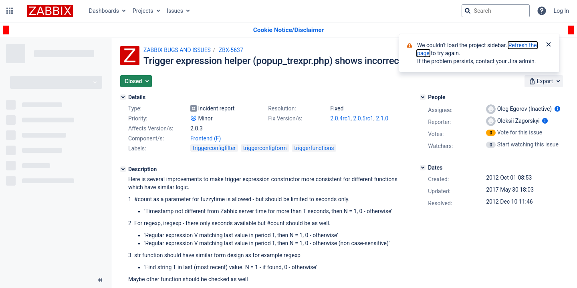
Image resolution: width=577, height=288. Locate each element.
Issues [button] (175, 11)
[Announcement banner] (288, 30)
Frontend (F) (205, 138)
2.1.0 (382, 118)
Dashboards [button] (104, 11)
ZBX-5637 (231, 50)
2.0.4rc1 (340, 118)
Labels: (137, 148)
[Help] (541, 10)
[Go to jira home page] (50, 11)
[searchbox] (496, 10)
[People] (423, 97)
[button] (9, 11)
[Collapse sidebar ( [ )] (100, 280)
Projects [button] (143, 11)
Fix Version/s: (285, 118)
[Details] (123, 97)
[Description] (123, 169)
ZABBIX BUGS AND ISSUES (177, 50)
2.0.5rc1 (363, 118)
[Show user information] (557, 109)
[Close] (549, 45)
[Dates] (423, 167)
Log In (561, 11)
